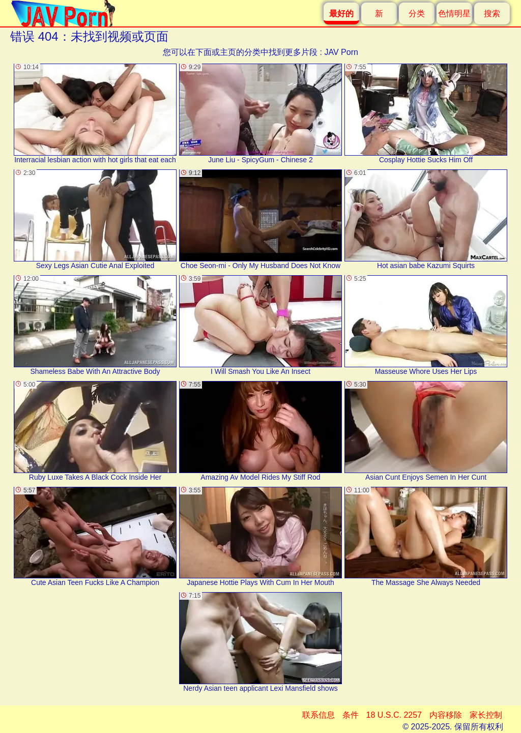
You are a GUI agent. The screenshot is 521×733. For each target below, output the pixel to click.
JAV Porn (341, 52)
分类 (417, 13)
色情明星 (454, 13)
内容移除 (445, 715)
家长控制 (486, 715)
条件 (350, 715)
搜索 (492, 13)
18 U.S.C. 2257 (394, 715)
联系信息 (318, 715)
